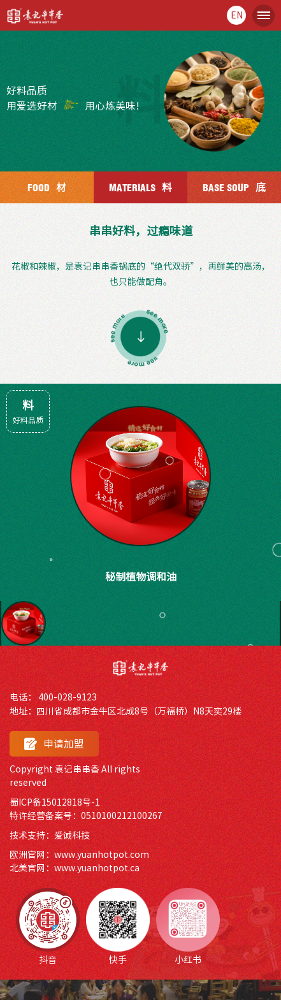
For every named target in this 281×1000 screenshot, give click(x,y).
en (237, 15)
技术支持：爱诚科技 (50, 835)
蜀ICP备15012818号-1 (55, 802)
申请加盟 (54, 744)
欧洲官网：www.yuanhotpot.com (79, 854)
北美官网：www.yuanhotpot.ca (75, 868)
